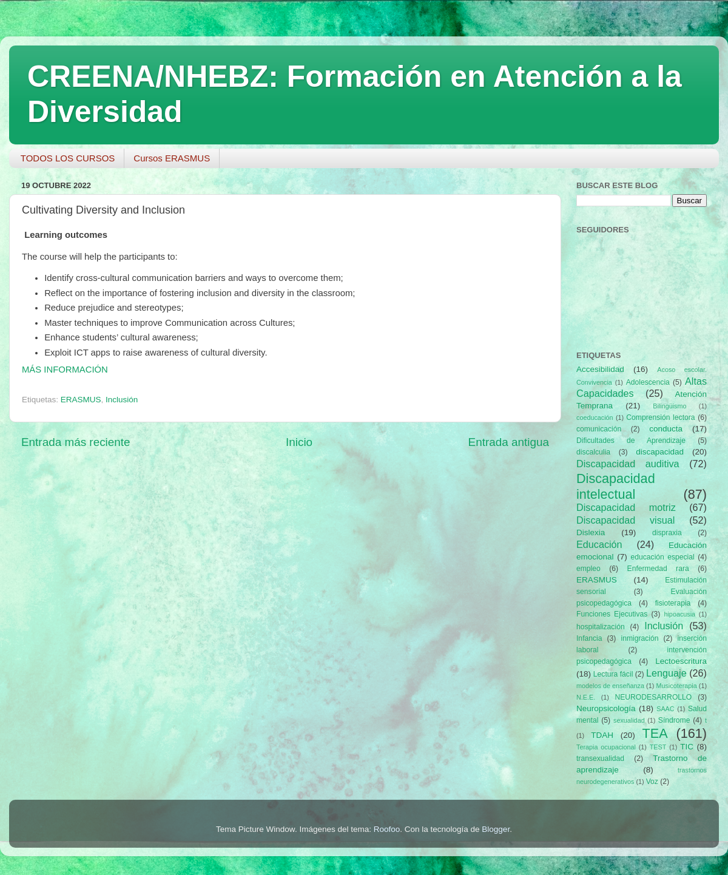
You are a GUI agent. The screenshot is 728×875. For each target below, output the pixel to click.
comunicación (598, 429)
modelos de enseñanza (610, 685)
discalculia (593, 452)
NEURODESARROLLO (653, 697)
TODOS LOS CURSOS (68, 158)
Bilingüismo (669, 406)
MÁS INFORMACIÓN (65, 369)
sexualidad (629, 720)
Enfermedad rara (658, 568)
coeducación (594, 417)
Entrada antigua (508, 442)
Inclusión (122, 399)
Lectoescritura (681, 661)
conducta (665, 428)
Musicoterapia (676, 685)
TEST (658, 747)
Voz (652, 781)
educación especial (663, 557)
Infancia (589, 638)
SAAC (665, 708)
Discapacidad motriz (626, 507)
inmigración (639, 638)
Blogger (496, 829)
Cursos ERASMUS (171, 158)
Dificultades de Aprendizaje (631, 440)
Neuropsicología (606, 708)
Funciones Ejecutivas (611, 614)
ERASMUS (81, 399)
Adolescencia (648, 382)
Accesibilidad (600, 369)
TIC (686, 746)
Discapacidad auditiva (627, 463)
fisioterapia (673, 603)
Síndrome (674, 720)
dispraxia (667, 533)
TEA (655, 733)
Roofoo (387, 829)
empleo (588, 568)
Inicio (299, 442)
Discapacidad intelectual (615, 486)
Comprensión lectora (660, 417)
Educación (599, 544)
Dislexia (590, 532)
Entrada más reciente (75, 442)
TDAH (602, 735)
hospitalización (600, 627)
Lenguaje (666, 672)
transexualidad (600, 758)
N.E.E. (585, 697)
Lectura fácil (613, 674)
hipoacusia (679, 614)
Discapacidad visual (625, 520)
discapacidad (660, 451)
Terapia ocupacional (606, 747)
